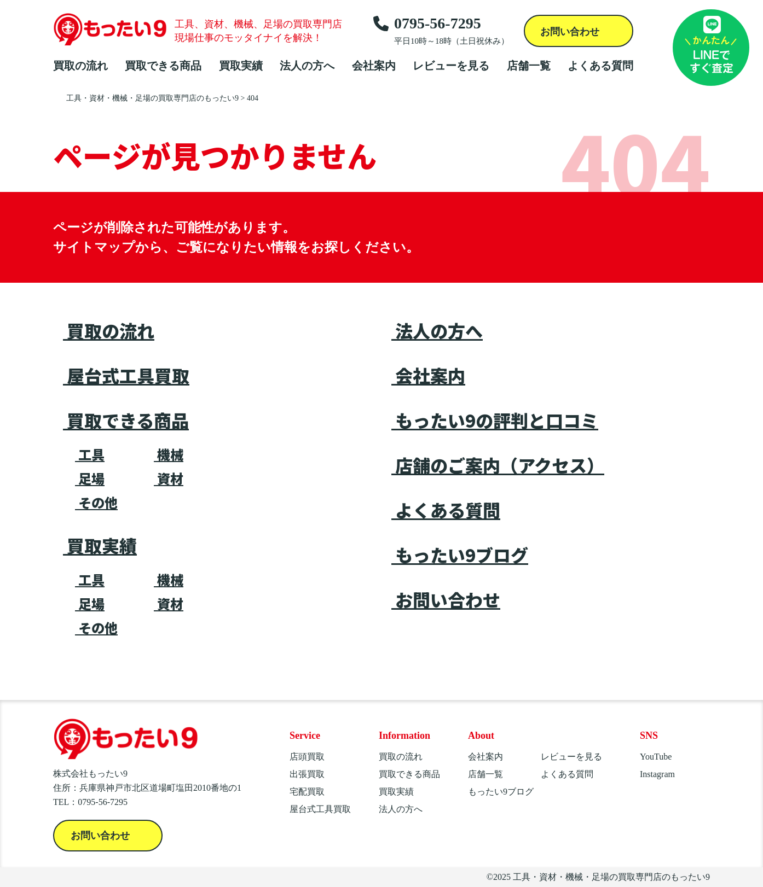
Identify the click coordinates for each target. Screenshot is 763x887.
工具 (90, 454)
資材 (168, 478)
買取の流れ (80, 66)
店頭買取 (307, 756)
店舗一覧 (529, 66)
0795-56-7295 (441, 30)
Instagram (657, 774)
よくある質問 (600, 66)
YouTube (656, 756)
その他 (96, 502)
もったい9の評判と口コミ (494, 420)
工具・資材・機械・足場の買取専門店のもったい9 (611, 877)
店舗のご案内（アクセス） (497, 465)
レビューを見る (451, 66)
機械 (168, 454)
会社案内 (374, 66)
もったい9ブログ (459, 554)
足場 (90, 478)
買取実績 (241, 66)
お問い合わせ (571, 31)
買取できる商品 (163, 66)
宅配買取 (307, 791)
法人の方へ (307, 66)
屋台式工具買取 (126, 375)
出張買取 (307, 774)
